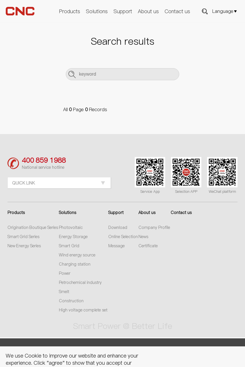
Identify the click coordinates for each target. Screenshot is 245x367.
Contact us (177, 11)
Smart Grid (69, 246)
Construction (71, 301)
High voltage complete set (83, 310)
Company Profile (154, 227)
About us (148, 11)
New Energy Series (24, 246)
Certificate (148, 246)
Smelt (64, 292)
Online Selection (123, 237)
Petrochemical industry (80, 282)
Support (122, 11)
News (143, 237)
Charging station (74, 264)
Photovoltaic (71, 227)
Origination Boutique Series (32, 227)
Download (117, 227)
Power (64, 273)
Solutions (97, 11)
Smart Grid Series (23, 237)
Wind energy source (77, 255)
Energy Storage (73, 237)
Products (69, 11)
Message (116, 246)
